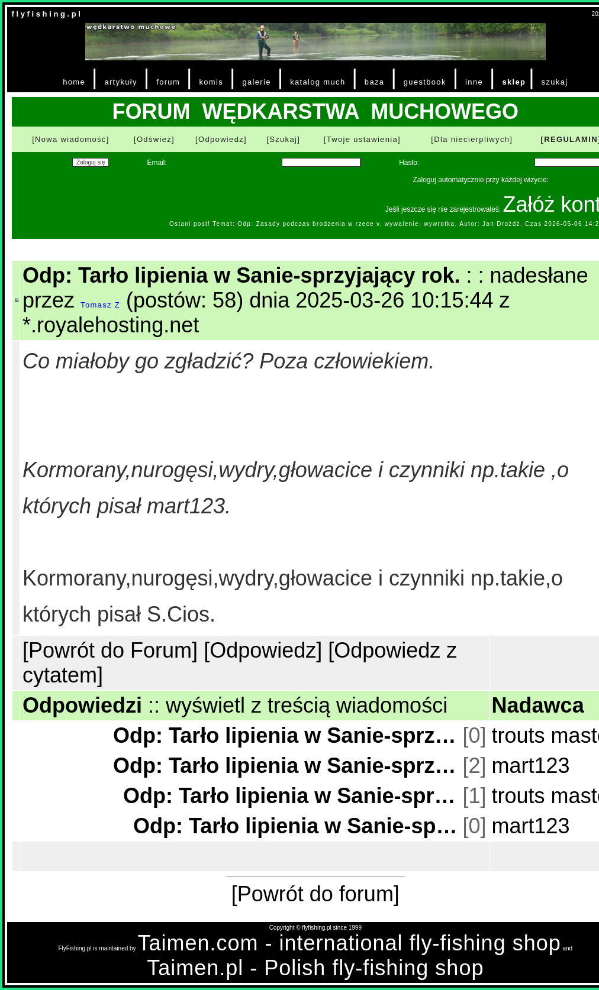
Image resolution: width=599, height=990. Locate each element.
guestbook (425, 81)
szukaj (555, 81)
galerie (256, 81)
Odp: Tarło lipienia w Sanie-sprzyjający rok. (286, 735)
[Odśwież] (154, 139)
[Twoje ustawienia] (362, 139)
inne (474, 81)
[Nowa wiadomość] (70, 139)
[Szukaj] (283, 139)
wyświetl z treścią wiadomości (306, 705)
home (74, 81)
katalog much (317, 81)
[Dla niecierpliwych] (472, 139)
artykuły (120, 81)
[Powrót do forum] (315, 894)
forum (168, 81)
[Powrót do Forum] (110, 650)
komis (211, 81)
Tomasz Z (100, 304)
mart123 (531, 765)
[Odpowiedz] (221, 139)
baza (375, 81)
